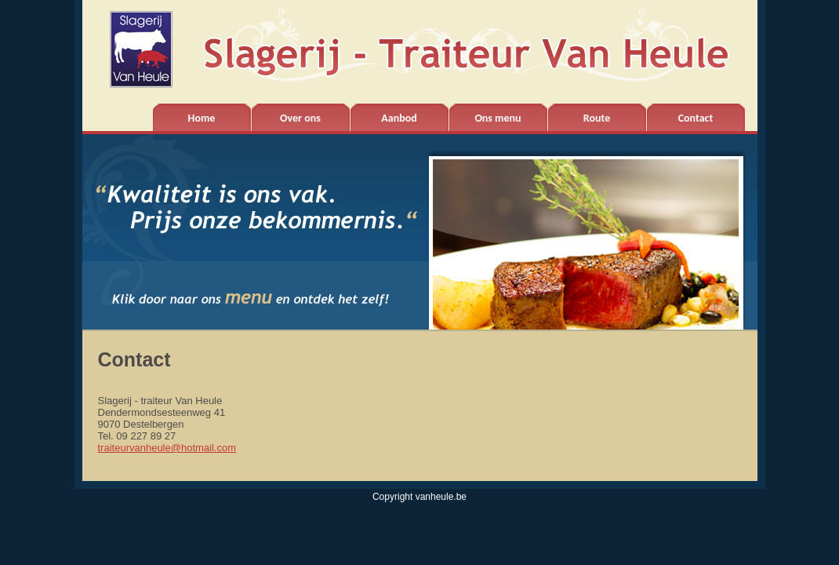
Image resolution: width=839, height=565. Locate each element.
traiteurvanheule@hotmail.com (167, 448)
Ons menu (497, 118)
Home (202, 118)
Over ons (300, 118)
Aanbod (398, 118)
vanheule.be (441, 496)
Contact (696, 118)
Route (596, 118)
